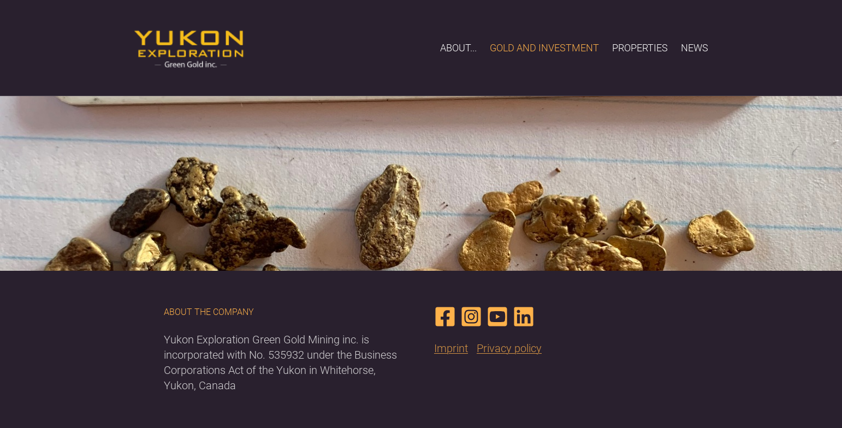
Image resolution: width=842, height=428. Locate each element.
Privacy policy (509, 348)
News (694, 48)
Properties (640, 48)
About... (458, 48)
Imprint (451, 348)
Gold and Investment (544, 48)
